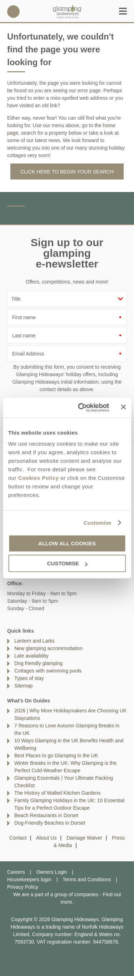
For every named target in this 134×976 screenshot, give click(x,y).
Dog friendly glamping (38, 663)
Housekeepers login (29, 879)
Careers (16, 872)
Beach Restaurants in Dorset (46, 815)
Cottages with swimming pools (47, 671)
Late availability (31, 656)
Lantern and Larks (34, 641)
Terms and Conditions (87, 879)
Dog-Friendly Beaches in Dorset (49, 823)
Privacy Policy (22, 887)
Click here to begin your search (67, 172)
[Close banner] (123, 407)
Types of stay (29, 678)
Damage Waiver (84, 838)
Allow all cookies (67, 543)
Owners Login (51, 872)
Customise (97, 523)
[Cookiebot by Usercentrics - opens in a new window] (81, 407)
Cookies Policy (38, 478)
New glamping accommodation (48, 648)
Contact (17, 838)
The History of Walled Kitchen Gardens (57, 793)
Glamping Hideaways (67, 11)
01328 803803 (13, 11)
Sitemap (23, 686)
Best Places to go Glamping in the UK (56, 755)
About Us (46, 838)
